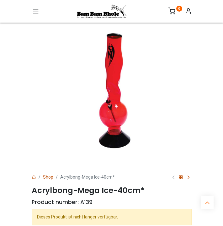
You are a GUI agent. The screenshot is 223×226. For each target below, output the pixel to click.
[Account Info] (188, 11)
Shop (48, 177)
